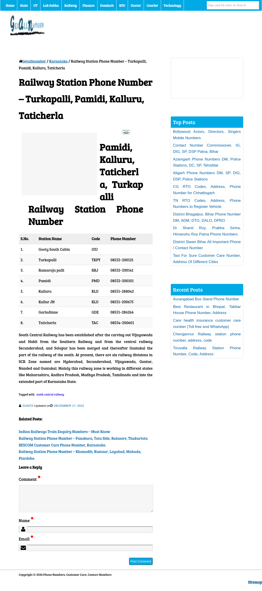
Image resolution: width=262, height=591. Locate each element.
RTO (122, 5)
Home (10, 5)
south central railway (50, 394)
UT (35, 5)
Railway (70, 5)
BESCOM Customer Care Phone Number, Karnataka (62, 445)
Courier (152, 5)
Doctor (136, 5)
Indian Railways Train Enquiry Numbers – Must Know (64, 431)
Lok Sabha (51, 5)
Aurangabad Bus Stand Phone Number (206, 299)
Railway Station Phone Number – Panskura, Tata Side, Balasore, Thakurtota (83, 438)
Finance (88, 5)
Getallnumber (34, 61)
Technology (172, 5)
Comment (29, 479)
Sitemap (255, 587)
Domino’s (107, 5)
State (24, 5)
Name (26, 526)
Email (26, 544)
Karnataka (58, 61)
